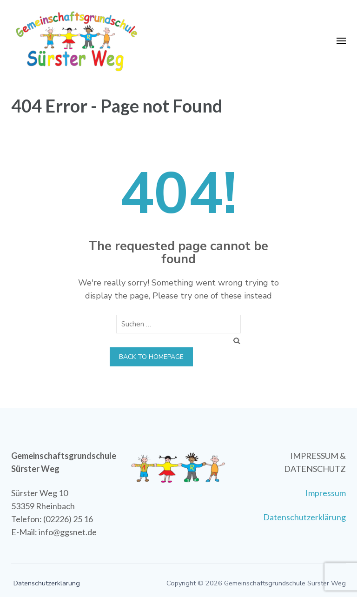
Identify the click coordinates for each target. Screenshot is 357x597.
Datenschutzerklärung (304, 517)
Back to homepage (151, 356)
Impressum (325, 493)
